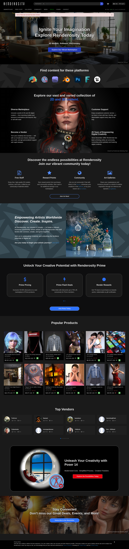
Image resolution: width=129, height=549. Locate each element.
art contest (83, 189)
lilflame (28, 356)
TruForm (14, 418)
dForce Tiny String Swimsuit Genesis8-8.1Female (38, 354)
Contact (66, 9)
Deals (52, 9)
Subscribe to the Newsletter (64, 520)
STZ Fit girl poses (71, 387)
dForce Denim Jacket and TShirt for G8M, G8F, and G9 (61, 354)
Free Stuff (18, 9)
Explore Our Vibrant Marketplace (64, 50)
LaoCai (89, 388)
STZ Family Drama (92, 354)
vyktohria (70, 356)
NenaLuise (125, 256)
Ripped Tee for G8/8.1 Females (33, 387)
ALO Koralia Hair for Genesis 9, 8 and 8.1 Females (19, 354)
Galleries (28, 9)
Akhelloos (8, 356)
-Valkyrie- (78, 429)
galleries (81, 186)
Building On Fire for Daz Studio (54, 387)
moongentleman (48, 429)
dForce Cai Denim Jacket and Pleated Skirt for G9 (100, 387)
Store (19, 420)
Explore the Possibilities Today (88, 476)
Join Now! (56, 243)
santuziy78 (90, 356)
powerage (111, 356)
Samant (8, 388)
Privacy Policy (94, 545)
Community (38, 9)
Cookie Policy (82, 545)
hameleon (78, 418)
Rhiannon (29, 388)
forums (78, 184)
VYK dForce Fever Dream (73, 354)
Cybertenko (15, 429)
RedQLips (111, 388)
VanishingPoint (111, 418)
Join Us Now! (64, 196)
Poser (58, 9)
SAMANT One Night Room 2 (12, 387)
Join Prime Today (64, 308)
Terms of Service (67, 545)
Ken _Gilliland (110, 429)
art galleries (112, 189)
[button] (60, 438)
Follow (14, 420)
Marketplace (8, 9)
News (45, 9)
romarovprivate (50, 356)
